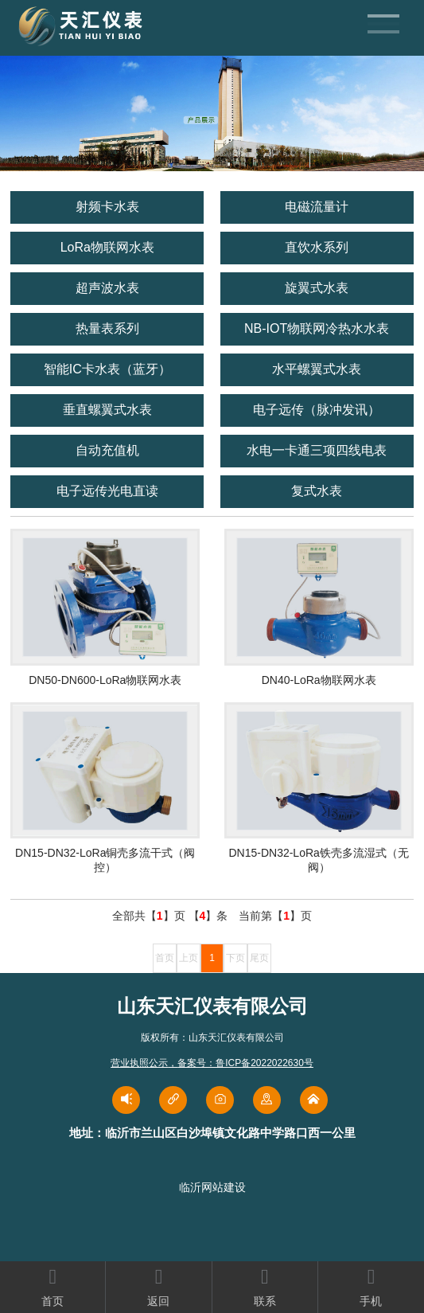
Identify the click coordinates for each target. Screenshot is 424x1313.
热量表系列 (107, 328)
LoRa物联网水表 (107, 247)
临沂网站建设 (212, 1187)
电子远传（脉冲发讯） (316, 409)
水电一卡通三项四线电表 (317, 450)
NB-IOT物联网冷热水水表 (316, 328)
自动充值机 (107, 450)
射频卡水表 (107, 206)
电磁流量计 (316, 206)
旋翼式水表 (316, 288)
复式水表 (316, 491)
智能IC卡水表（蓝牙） (107, 369)
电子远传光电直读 (107, 491)
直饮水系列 (316, 247)
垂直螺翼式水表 (107, 409)
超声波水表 (107, 288)
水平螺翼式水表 (316, 369)
